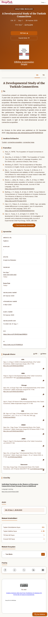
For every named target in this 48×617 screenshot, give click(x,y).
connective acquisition (15, 142)
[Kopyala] (43, 369)
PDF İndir (24, 33)
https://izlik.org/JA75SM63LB (13, 345)
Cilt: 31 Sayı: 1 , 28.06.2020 (13, 510)
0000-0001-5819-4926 (9, 274)
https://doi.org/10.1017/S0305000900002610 (19, 189)
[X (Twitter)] (24, 570)
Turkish (4, 142)
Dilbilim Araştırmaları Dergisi (24, 63)
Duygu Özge (29, 24)
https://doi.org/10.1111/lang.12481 (10, 491)
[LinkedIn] (33, 570)
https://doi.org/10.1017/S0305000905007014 (19, 211)
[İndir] (43, 554)
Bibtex (43, 353)
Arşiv (4, 502)
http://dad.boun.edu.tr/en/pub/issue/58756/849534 (24, 133)
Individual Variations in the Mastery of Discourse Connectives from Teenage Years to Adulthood (20, 485)
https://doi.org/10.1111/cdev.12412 (15, 201)
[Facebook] (5, 570)
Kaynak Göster (24, 38)
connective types (28, 142)
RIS (35, 353)
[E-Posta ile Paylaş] (42, 570)
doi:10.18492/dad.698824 (23, 377)
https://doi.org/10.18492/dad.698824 (15, 334)
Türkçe (43, 2)
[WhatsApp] (14, 570)
